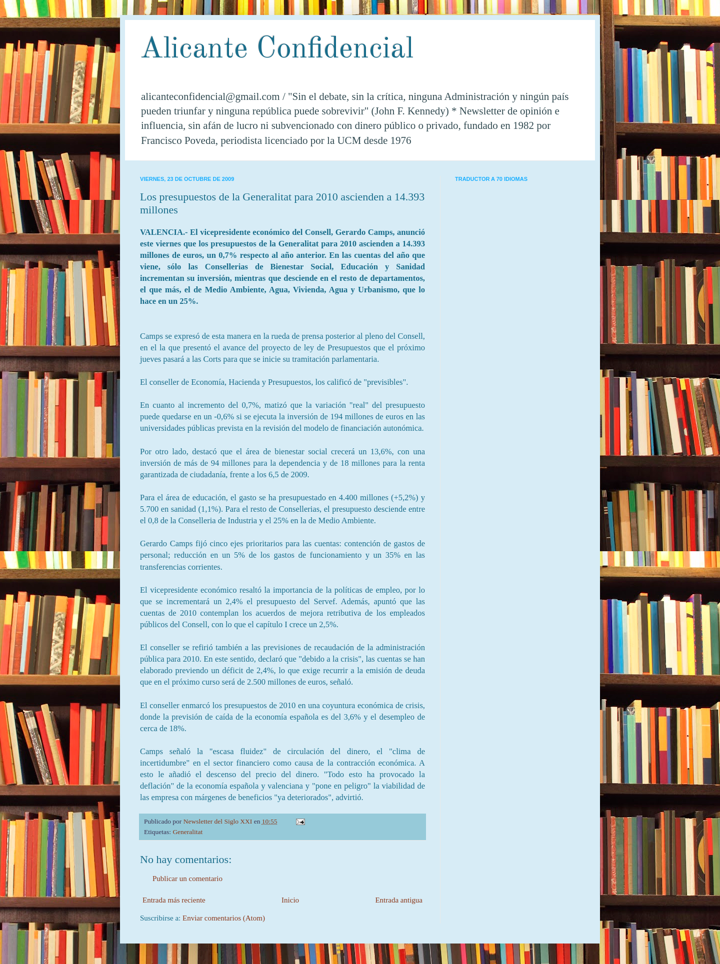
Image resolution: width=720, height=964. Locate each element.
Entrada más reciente (174, 900)
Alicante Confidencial (277, 49)
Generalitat (187, 832)
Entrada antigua (398, 900)
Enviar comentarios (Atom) (223, 918)
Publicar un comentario (187, 879)
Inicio (290, 900)
